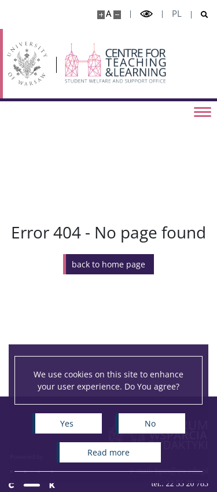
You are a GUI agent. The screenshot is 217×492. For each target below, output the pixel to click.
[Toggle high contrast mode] (146, 14)
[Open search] (200, 15)
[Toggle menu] (202, 111)
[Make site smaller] (117, 14)
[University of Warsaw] (27, 64)
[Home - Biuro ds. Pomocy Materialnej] (116, 63)
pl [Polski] (177, 13)
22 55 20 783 (187, 483)
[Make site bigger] (101, 14)
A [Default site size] (108, 13)
